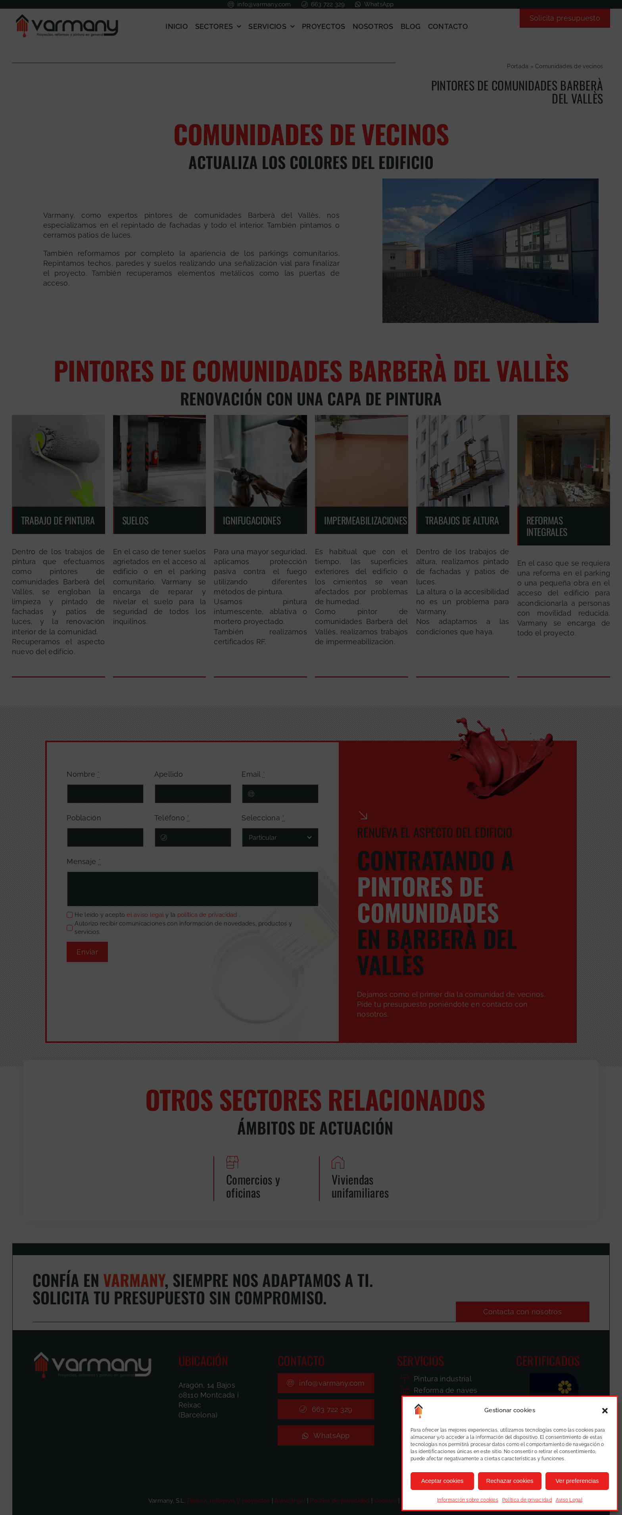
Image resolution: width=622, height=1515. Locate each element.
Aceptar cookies (442, 1480)
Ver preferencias (577, 1480)
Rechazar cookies (509, 1480)
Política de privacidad (527, 1500)
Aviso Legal (569, 1500)
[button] (605, 1411)
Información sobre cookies (467, 1500)
